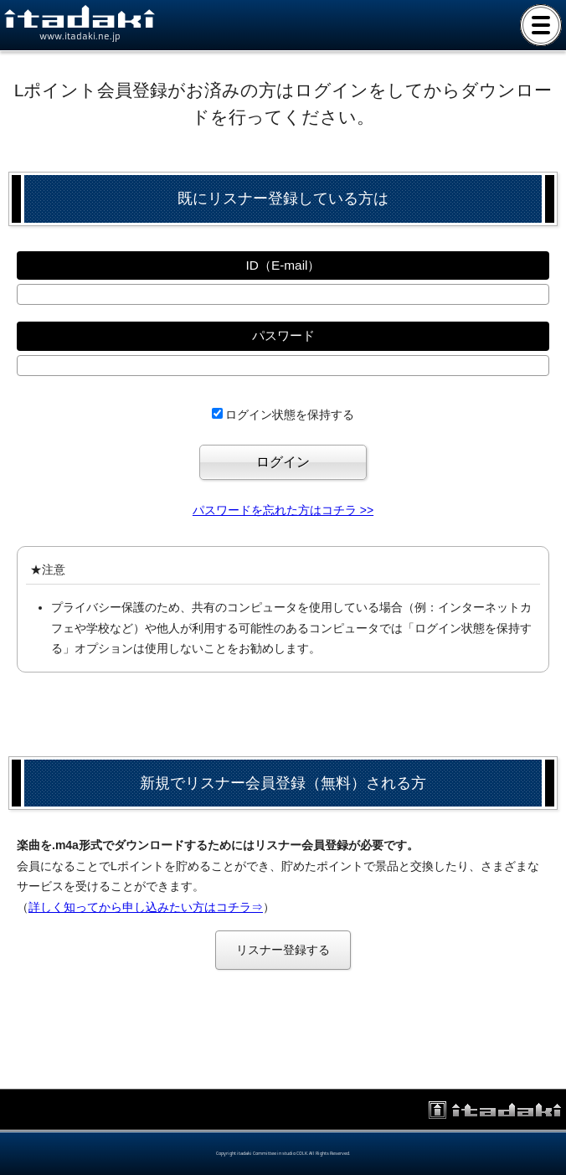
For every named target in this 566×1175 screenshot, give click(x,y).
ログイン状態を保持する (289, 414)
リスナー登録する (283, 949)
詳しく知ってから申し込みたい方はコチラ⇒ (145, 907)
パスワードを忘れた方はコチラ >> (283, 510)
